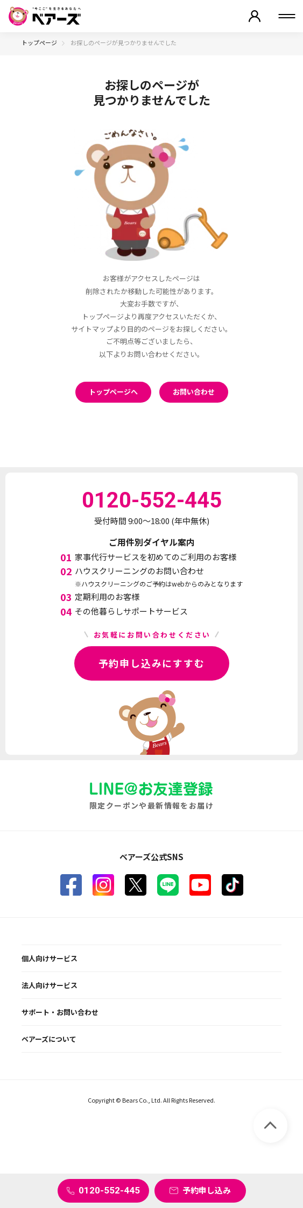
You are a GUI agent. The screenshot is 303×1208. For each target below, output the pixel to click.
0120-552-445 (109, 1190)
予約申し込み (206, 1190)
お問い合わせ (194, 392)
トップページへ (113, 392)
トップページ (39, 42)
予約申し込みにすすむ (151, 663)
